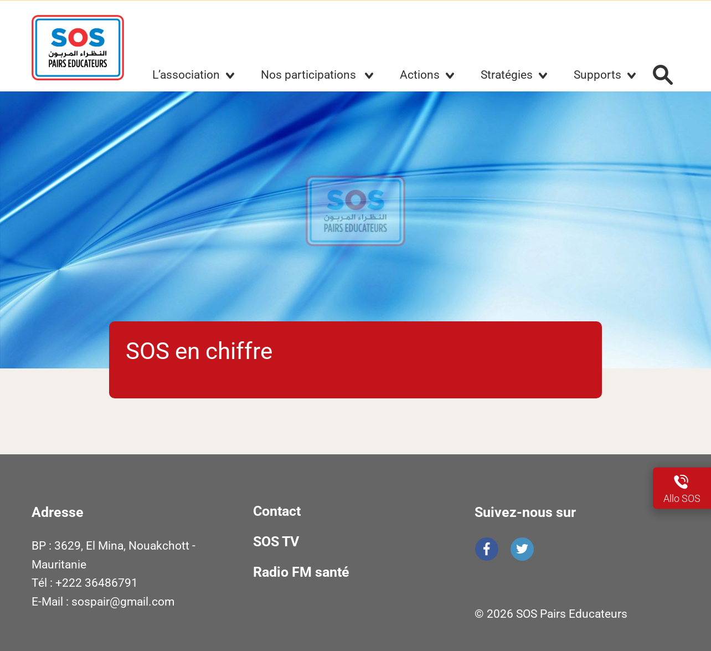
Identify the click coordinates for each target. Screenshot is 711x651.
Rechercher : (662, 74)
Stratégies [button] (507, 74)
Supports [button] (597, 74)
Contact (277, 511)
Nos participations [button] (310, 74)
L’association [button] (186, 74)
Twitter (522, 549)
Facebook (487, 549)
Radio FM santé (301, 572)
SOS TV (276, 542)
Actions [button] (420, 74)
